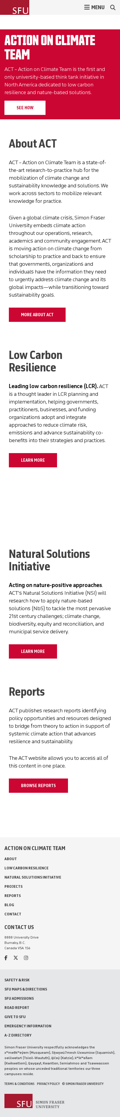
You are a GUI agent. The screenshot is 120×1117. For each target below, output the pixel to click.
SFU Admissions (19, 998)
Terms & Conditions (19, 1084)
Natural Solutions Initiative (32, 877)
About (10, 858)
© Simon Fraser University (82, 1084)
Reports (12, 895)
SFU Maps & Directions (25, 989)
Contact (12, 914)
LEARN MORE (33, 460)
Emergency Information (27, 1026)
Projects (13, 886)
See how (25, 107)
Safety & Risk (17, 979)
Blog (9, 904)
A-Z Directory (18, 1035)
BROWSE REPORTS (38, 785)
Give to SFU (15, 1016)
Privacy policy (48, 1084)
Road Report (16, 1007)
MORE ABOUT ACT (37, 314)
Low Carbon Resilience (26, 868)
